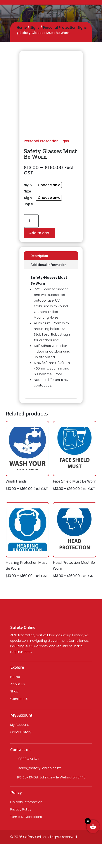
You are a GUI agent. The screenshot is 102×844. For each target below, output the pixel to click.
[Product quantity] (31, 221)
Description (39, 255)
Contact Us (19, 698)
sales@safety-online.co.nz (39, 768)
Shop (14, 691)
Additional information (49, 264)
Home (22, 27)
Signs (35, 27)
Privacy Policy (20, 809)
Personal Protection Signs (65, 27)
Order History (20, 732)
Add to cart (39, 232)
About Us (17, 684)
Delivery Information (26, 802)
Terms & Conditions (26, 816)
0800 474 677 (28, 758)
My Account (19, 724)
